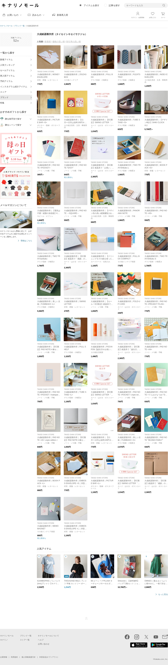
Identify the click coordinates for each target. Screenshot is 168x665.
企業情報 (3, 657)
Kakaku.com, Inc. (161, 659)
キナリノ (4, 640)
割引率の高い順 (73, 41)
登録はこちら (26, 241)
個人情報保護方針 (29, 657)
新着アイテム (6, 59)
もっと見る (163, 594)
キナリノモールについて (48, 636)
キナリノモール (6, 26)
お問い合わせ (43, 644)
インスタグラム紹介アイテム (13, 86)
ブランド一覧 (19, 26)
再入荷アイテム (7, 76)
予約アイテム (6, 81)
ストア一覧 (25, 640)
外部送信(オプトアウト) (48, 657)
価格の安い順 (58, 41)
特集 (2, 103)
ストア (3, 92)
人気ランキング (7, 65)
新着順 (48, 41)
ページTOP (86, 618)
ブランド (4, 97)
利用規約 (14, 657)
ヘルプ (41, 640)
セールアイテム (7, 70)
